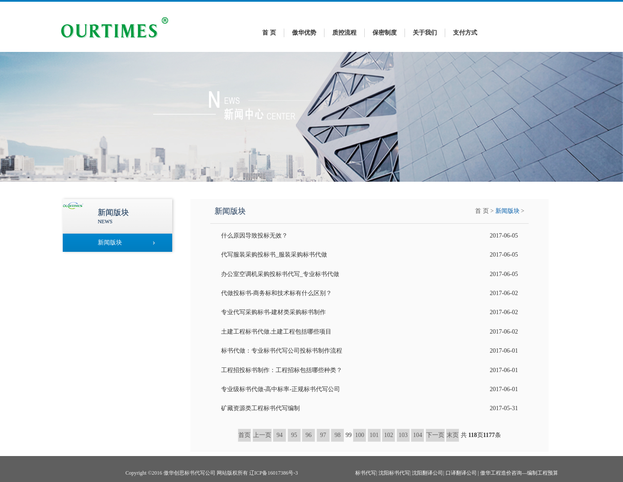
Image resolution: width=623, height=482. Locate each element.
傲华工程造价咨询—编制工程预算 (519, 473)
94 (279, 435)
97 (323, 435)
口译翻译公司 (461, 473)
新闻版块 (507, 211)
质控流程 (344, 32)
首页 (244, 435)
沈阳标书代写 (394, 473)
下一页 (435, 435)
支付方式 (465, 32)
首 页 (269, 32)
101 (374, 435)
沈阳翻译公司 (427, 473)
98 (337, 435)
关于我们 (425, 32)
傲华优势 (304, 32)
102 (388, 435)
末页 (452, 435)
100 (359, 435)
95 (294, 435)
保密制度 (385, 32)
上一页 (262, 435)
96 (308, 435)
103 (403, 435)
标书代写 (365, 473)
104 (417, 435)
